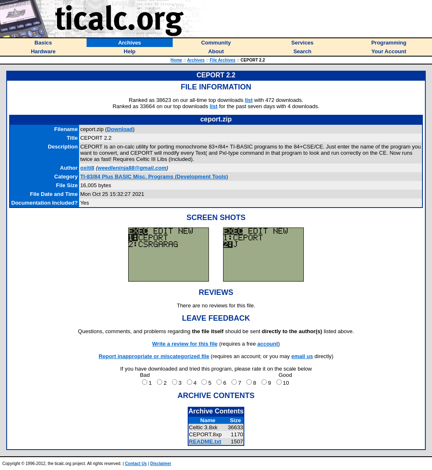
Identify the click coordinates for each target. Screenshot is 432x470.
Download (120, 129)
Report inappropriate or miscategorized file (154, 356)
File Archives (223, 60)
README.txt (205, 441)
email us (302, 356)
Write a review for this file (185, 344)
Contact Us (136, 463)
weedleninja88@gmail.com (132, 168)
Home (176, 60)
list (249, 100)
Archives (196, 60)
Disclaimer (160, 463)
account (267, 344)
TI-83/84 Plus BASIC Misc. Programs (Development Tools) (154, 176)
